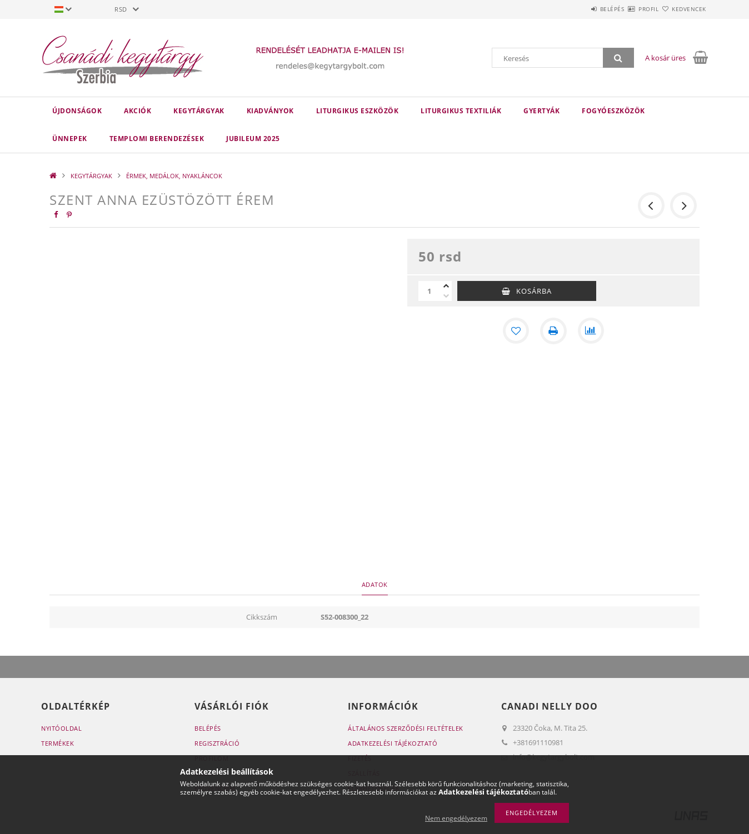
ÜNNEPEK (69, 138)
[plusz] (446, 286)
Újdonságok (77, 110)
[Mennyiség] (429, 291)
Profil (629, 9)
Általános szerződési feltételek (405, 728)
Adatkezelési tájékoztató (392, 743)
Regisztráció (216, 743)
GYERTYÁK (541, 110)
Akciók (137, 110)
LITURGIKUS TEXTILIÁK (461, 110)
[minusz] (446, 296)
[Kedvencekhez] (515, 331)
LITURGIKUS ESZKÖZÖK (357, 110)
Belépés (579, 9)
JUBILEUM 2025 (253, 138)
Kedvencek (683, 9)
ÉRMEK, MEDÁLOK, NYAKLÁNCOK (174, 176)
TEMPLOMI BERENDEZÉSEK (156, 138)
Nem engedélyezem (456, 818)
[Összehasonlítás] (591, 331)
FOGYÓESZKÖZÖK (613, 110)
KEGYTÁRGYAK (198, 110)
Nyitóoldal (61, 728)
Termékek (57, 743)
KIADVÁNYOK (270, 110)
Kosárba (534, 291)
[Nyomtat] (553, 331)
